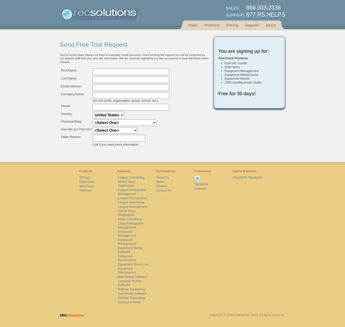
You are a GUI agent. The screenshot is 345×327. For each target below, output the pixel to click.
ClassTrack (87, 182)
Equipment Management (127, 241)
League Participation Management (132, 192)
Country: (67, 114)
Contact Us (164, 190)
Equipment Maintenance (127, 270)
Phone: (66, 106)
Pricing (232, 25)
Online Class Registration (127, 213)
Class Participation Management (131, 225)
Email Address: (71, 86)
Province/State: (71, 121)
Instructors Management (127, 233)
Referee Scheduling (131, 289)
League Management (132, 206)
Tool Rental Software (132, 293)
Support (252, 25)
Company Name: (73, 94)
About (270, 25)
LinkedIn (200, 188)
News (160, 182)
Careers (161, 186)
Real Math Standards (247, 177)
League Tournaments (132, 198)
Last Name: (69, 78)
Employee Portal (129, 302)
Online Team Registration (126, 183)
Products (212, 25)
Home (193, 25)
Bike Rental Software (132, 277)
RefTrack (86, 190)
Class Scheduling (130, 219)
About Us (162, 177)
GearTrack (87, 186)
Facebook (201, 184)
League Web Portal (131, 202)
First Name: (69, 70)
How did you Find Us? (76, 129)
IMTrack (85, 177)
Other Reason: (71, 137)
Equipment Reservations (127, 258)
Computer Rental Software (129, 283)
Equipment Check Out (133, 264)
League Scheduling (131, 177)
